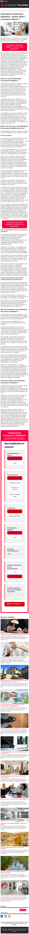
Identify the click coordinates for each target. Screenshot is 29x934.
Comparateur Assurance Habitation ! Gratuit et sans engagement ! (14, 47)
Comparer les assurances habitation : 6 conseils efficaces (14, 634)
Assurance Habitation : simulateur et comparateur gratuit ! (15, 10)
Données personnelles (21, 930)
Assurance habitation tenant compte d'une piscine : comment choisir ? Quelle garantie (13, 705)
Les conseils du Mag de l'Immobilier (12, 9)
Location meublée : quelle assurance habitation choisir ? (14, 895)
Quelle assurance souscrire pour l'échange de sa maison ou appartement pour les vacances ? (14, 681)
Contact (14, 931)
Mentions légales (11, 930)
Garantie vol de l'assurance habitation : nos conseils (13, 728)
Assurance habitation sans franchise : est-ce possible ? (14, 657)
